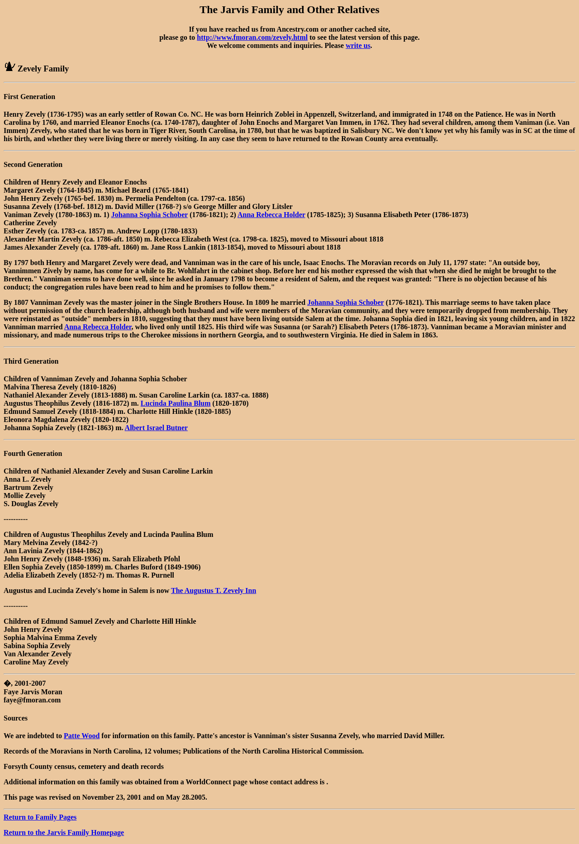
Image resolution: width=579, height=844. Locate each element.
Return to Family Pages (40, 817)
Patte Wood (82, 736)
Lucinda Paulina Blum (176, 403)
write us (358, 45)
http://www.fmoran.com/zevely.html (252, 37)
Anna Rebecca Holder (271, 214)
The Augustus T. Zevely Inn (213, 590)
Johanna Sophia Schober (149, 214)
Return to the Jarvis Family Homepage (64, 832)
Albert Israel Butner (156, 427)
